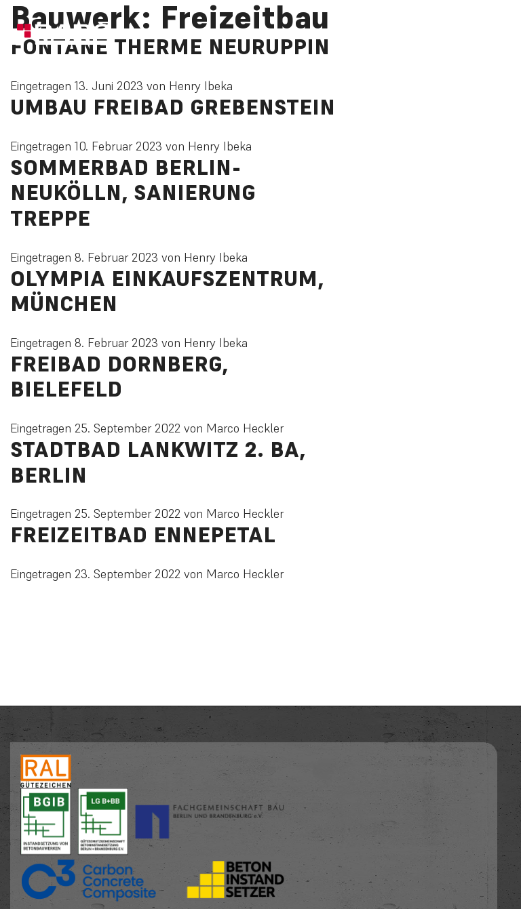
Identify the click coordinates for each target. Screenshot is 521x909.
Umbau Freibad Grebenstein (172, 107)
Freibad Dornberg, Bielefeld (119, 376)
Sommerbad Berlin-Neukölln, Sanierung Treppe (133, 193)
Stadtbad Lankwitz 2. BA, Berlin (157, 462)
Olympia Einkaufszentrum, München (167, 291)
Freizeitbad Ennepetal (142, 534)
